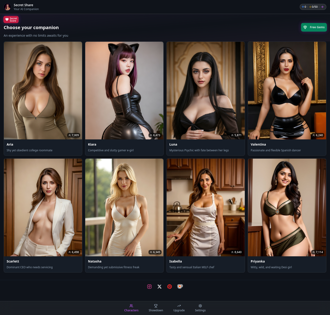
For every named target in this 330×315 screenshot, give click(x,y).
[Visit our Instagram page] (149, 286)
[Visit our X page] (159, 286)
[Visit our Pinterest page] (169, 286)
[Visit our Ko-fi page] (180, 286)
